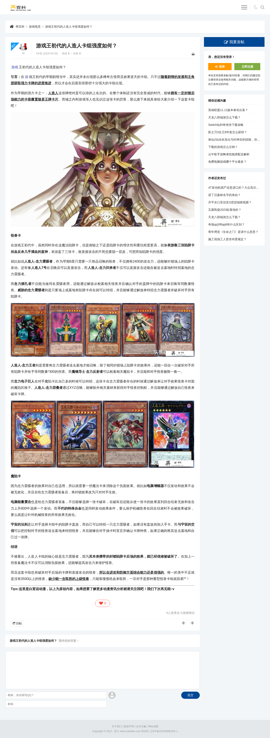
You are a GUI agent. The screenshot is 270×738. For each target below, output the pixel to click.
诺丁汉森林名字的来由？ (224, 195)
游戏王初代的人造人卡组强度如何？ (68, 26)
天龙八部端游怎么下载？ (224, 117)
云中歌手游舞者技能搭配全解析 (229, 154)
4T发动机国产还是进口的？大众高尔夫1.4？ (237, 187)
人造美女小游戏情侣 (181, 613)
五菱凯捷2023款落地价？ (224, 209)
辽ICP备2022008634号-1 (164, 731)
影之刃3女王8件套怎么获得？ (227, 132)
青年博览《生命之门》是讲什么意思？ (233, 231)
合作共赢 (141, 726)
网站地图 (153, 726)
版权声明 (129, 726)
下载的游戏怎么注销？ (223, 147)
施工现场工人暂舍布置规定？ (227, 239)
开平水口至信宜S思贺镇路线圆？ (229, 202)
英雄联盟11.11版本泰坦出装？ (228, 110)
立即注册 (247, 66)
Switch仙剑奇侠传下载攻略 (225, 124)
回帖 (19, 623)
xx (23, 53)
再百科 (20, 26)
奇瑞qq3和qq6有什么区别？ (226, 224)
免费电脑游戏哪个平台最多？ (227, 161)
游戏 (14, 67)
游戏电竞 (35, 26)
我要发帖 (236, 42)
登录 (222, 66)
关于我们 (117, 726)
